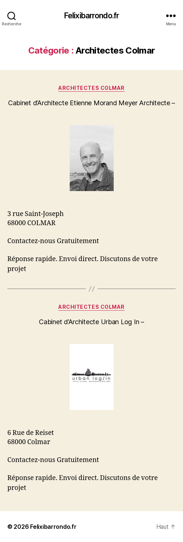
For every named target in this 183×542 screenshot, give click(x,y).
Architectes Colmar (91, 88)
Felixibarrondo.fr (91, 15)
